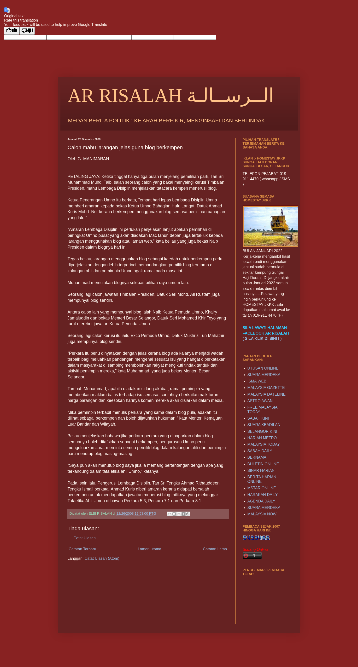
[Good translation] (11, 31)
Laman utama (149, 549)
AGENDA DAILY (261, 501)
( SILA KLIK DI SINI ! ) (262, 338)
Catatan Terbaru (82, 549)
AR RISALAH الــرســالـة (171, 95)
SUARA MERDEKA (264, 375)
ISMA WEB (256, 381)
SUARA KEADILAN (264, 425)
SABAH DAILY (259, 451)
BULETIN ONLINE (263, 464)
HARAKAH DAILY (262, 495)
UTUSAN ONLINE (263, 368)
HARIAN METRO (262, 438)
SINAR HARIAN (261, 470)
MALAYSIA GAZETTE (266, 388)
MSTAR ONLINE (261, 488)
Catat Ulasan (85, 538)
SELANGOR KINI (262, 431)
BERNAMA (256, 457)
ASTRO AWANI (260, 401)
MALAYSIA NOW (262, 514)
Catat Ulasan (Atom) (102, 558)
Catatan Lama (215, 549)
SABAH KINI (258, 418)
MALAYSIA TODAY (263, 444)
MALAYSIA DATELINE (266, 394)
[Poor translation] (27, 31)
